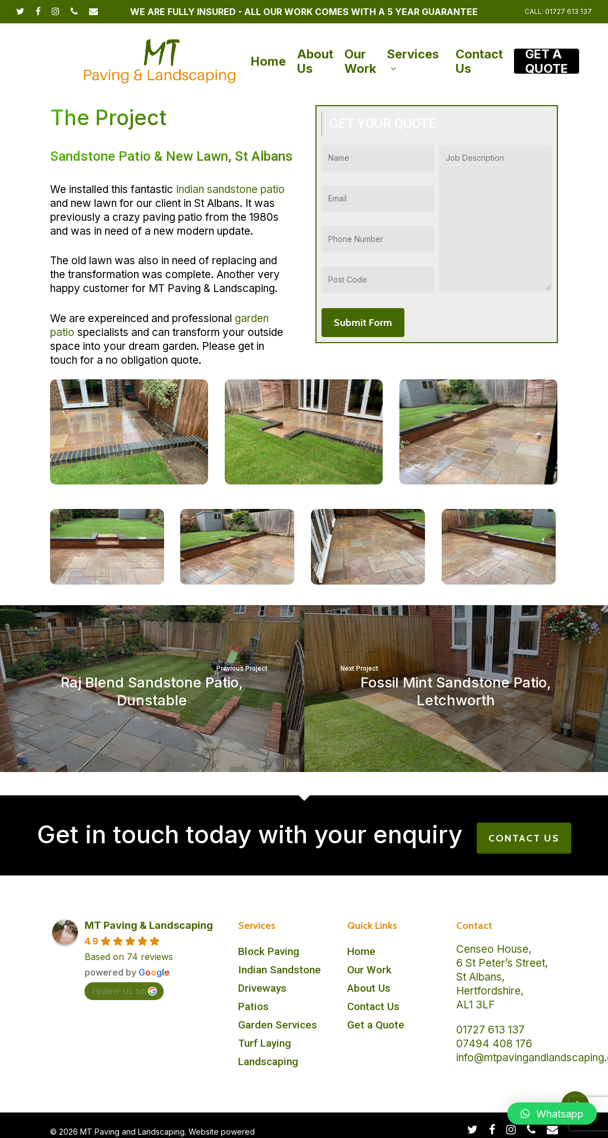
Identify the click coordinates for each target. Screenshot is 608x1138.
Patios (253, 1006)
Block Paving (268, 951)
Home (361, 951)
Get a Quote (375, 1024)
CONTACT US (524, 838)
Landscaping (268, 1061)
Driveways (262, 988)
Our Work (369, 969)
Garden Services (277, 1024)
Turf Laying (264, 1043)
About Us (368, 988)
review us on (124, 990)
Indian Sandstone (279, 969)
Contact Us (373, 1006)
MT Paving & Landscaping (149, 925)
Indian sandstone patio (230, 189)
